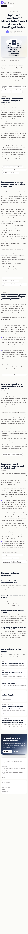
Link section (3, 104)
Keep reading (17, 751)
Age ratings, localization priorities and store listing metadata (12, 773)
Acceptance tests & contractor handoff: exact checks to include (13, 776)
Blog (14, 11)
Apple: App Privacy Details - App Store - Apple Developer (14, 169)
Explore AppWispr (7, 751)
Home (11, 11)
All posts (10, 6)
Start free (4, 6)
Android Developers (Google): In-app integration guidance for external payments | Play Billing (13, 284)
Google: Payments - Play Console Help (10, 172)
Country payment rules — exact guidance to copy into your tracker (13, 765)
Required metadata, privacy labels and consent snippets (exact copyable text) (13, 769)
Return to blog (12, 32)
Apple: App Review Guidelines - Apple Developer (12, 166)
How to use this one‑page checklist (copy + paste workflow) (12, 762)
